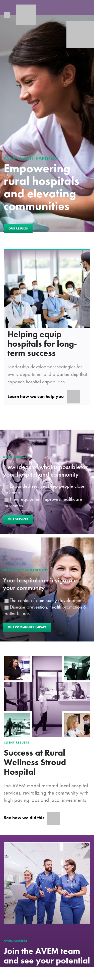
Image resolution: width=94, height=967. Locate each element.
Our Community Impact (27, 627)
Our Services (18, 519)
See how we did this (32, 818)
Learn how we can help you (44, 396)
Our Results (18, 228)
